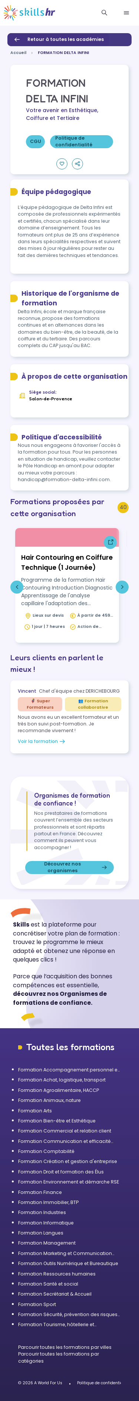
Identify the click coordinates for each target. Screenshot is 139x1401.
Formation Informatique (46, 1223)
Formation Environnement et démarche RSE (68, 1182)
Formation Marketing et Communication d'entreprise (65, 1253)
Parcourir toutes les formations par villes (65, 1347)
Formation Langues (40, 1233)
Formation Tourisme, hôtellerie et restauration (56, 1324)
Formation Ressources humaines (57, 1274)
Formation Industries (42, 1212)
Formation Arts (35, 1111)
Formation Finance (40, 1192)
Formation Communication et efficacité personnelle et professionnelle (64, 1141)
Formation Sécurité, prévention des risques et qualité (68, 1314)
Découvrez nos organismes (76, 867)
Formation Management (47, 1243)
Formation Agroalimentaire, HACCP (58, 1090)
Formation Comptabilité (46, 1151)
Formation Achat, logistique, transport (62, 1080)
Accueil (18, 52)
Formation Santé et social (48, 1284)
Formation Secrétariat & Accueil (55, 1294)
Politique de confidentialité (103, 1383)
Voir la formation (42, 741)
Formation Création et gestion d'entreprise (67, 1161)
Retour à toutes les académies (58, 39)
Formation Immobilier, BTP (48, 1202)
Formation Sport (37, 1304)
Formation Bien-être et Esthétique (57, 1121)
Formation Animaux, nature (49, 1100)
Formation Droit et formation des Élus (61, 1172)
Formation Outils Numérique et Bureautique (68, 1263)
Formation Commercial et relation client (64, 1131)
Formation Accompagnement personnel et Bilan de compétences (68, 1070)
